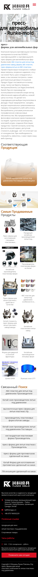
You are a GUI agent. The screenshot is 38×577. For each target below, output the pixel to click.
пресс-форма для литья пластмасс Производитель (19, 445)
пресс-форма (6, 67)
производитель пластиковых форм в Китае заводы (19, 419)
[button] (33, 170)
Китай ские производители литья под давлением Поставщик (19, 428)
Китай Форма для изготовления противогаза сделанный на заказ (19, 463)
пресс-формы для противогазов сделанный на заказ (19, 454)
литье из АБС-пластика (21, 67)
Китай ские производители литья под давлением (19, 401)
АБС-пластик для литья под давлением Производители (19, 392)
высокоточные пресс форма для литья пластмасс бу (19, 410)
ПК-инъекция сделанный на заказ (19, 471)
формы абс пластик (24, 64)
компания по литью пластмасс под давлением (18, 569)
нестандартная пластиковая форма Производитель (19, 437)
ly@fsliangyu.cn (10, 510)
